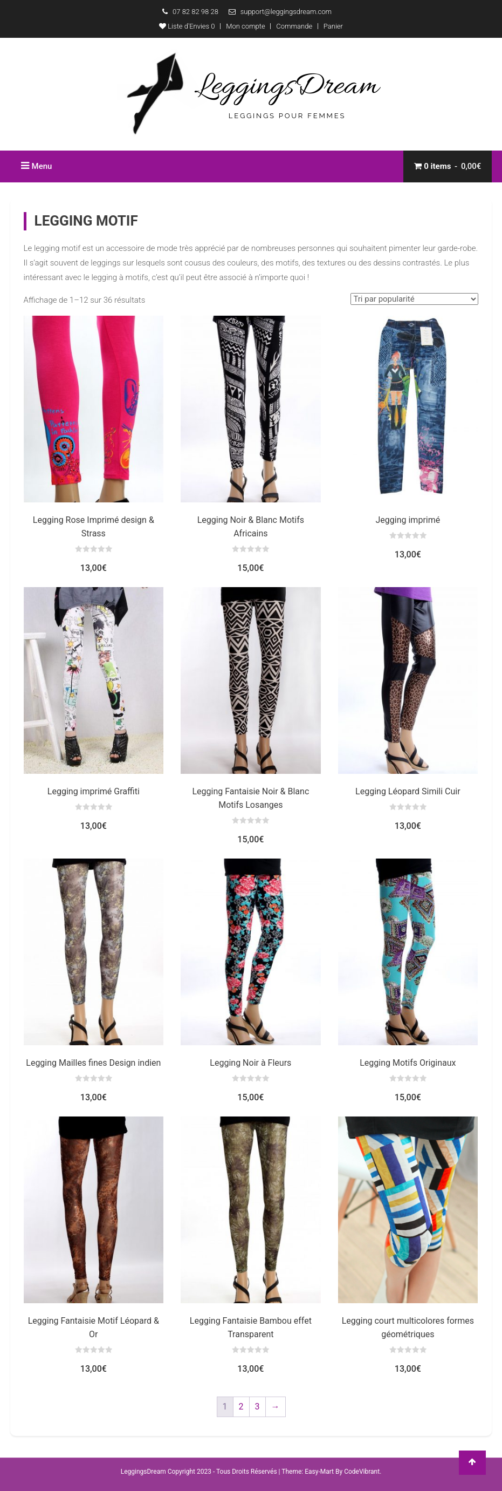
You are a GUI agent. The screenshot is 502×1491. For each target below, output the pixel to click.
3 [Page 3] (257, 1406)
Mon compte (245, 26)
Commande (294, 26)
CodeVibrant (362, 1471)
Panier (333, 26)
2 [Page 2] (241, 1406)
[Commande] (414, 299)
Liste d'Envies (187, 26)
